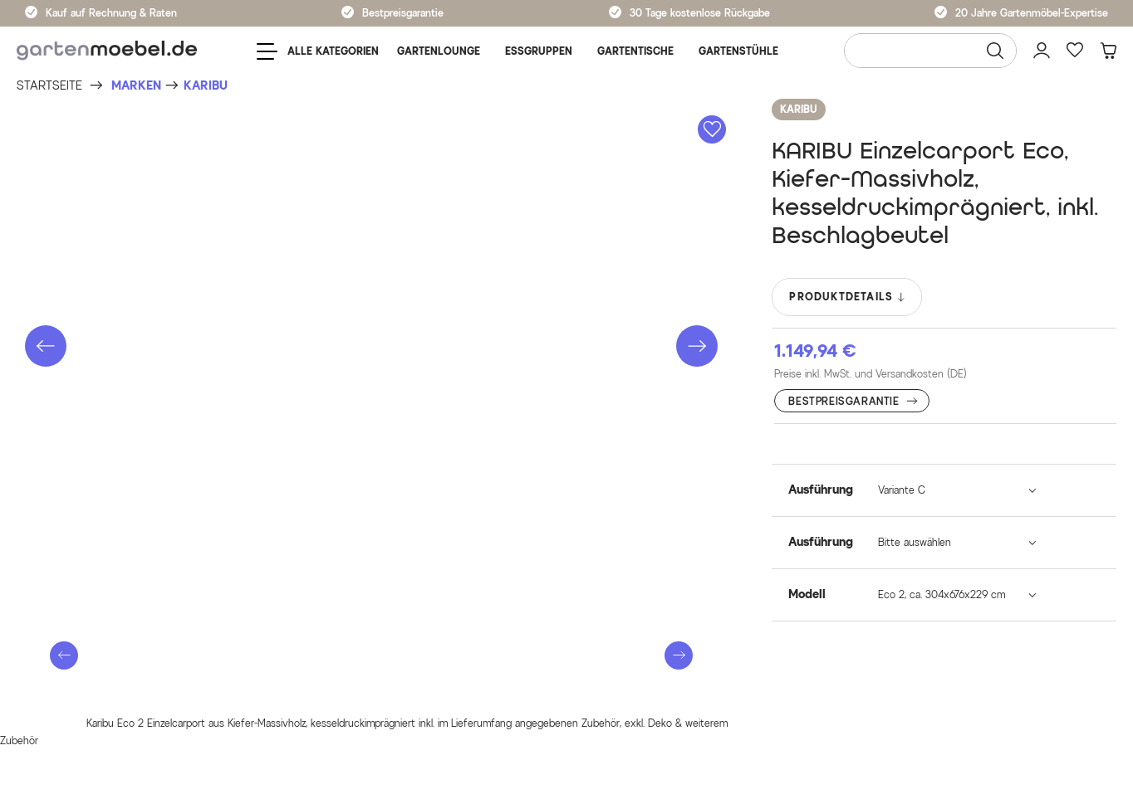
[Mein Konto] (1041, 50)
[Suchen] (995, 50)
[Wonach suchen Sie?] (930, 50)
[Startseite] (49, 86)
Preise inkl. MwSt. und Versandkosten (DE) (870, 374)
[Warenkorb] (1108, 50)
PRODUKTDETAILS (847, 297)
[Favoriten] (1075, 50)
